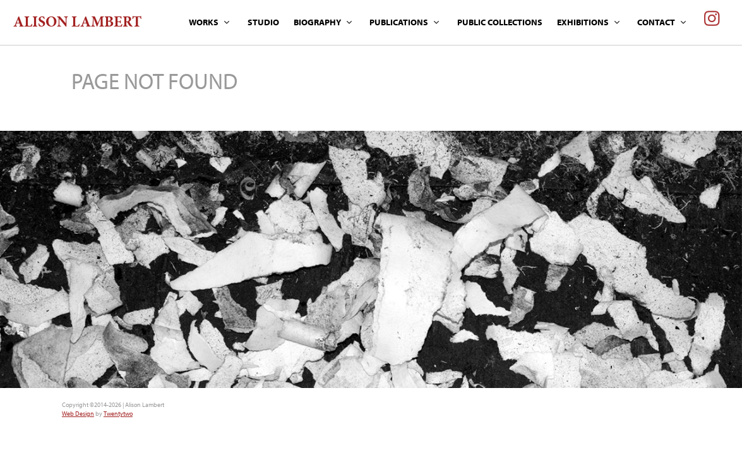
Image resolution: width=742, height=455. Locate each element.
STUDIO (263, 22)
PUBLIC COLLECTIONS (499, 22)
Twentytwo (118, 414)
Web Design (78, 414)
